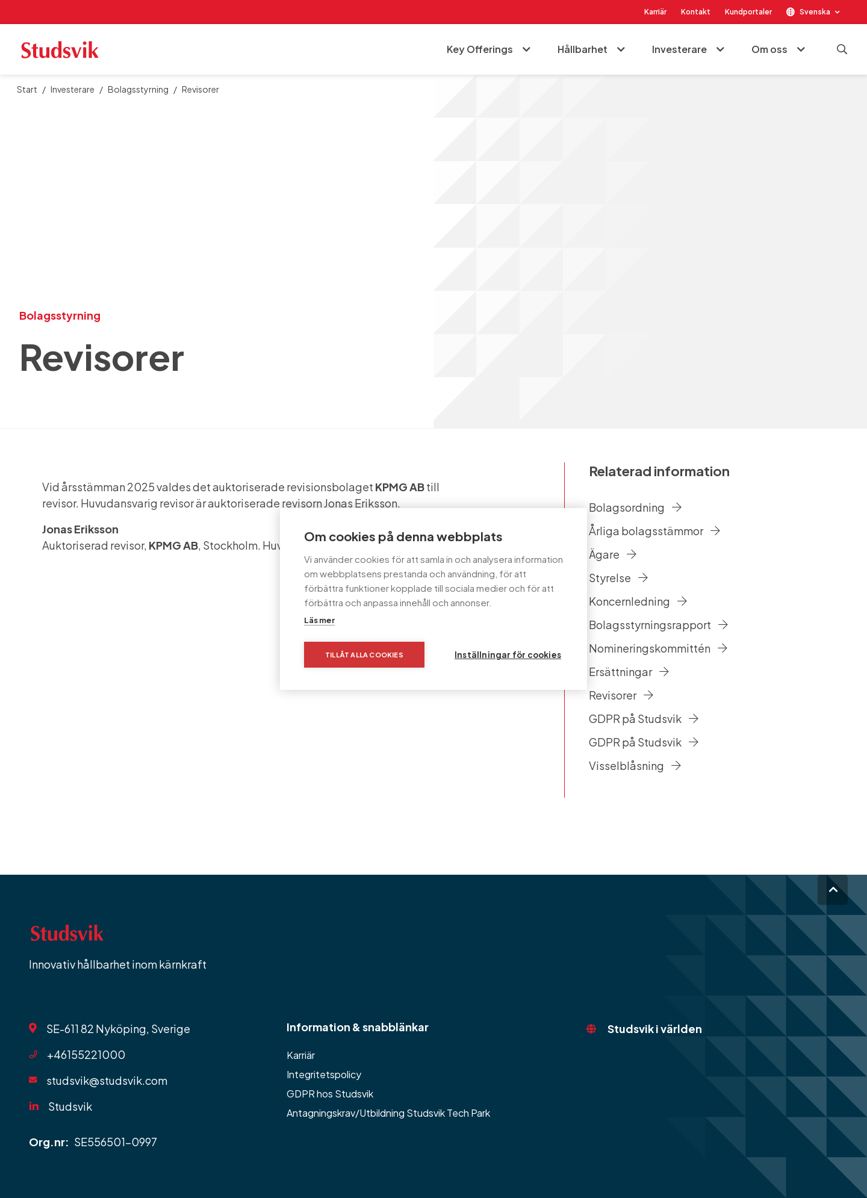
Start (27, 89)
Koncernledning (638, 601)
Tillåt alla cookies (364, 655)
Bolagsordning (635, 507)
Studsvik (70, 1106)
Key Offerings (480, 49)
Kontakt (695, 11)
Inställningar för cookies (508, 655)
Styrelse (618, 578)
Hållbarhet (583, 49)
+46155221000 (86, 1054)
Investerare (679, 49)
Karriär (655, 11)
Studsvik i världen (655, 1028)
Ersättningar (629, 671)
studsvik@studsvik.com (106, 1080)
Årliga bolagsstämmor (654, 531)
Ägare (612, 554)
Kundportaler (748, 11)
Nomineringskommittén (658, 648)
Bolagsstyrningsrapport (658, 625)
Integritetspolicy (324, 1074)
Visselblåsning (635, 765)
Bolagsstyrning (138, 89)
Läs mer (319, 620)
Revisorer (621, 695)
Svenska (815, 11)
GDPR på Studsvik (643, 718)
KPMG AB (399, 487)
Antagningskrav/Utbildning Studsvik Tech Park (388, 1112)
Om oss (769, 49)
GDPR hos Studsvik (330, 1093)
